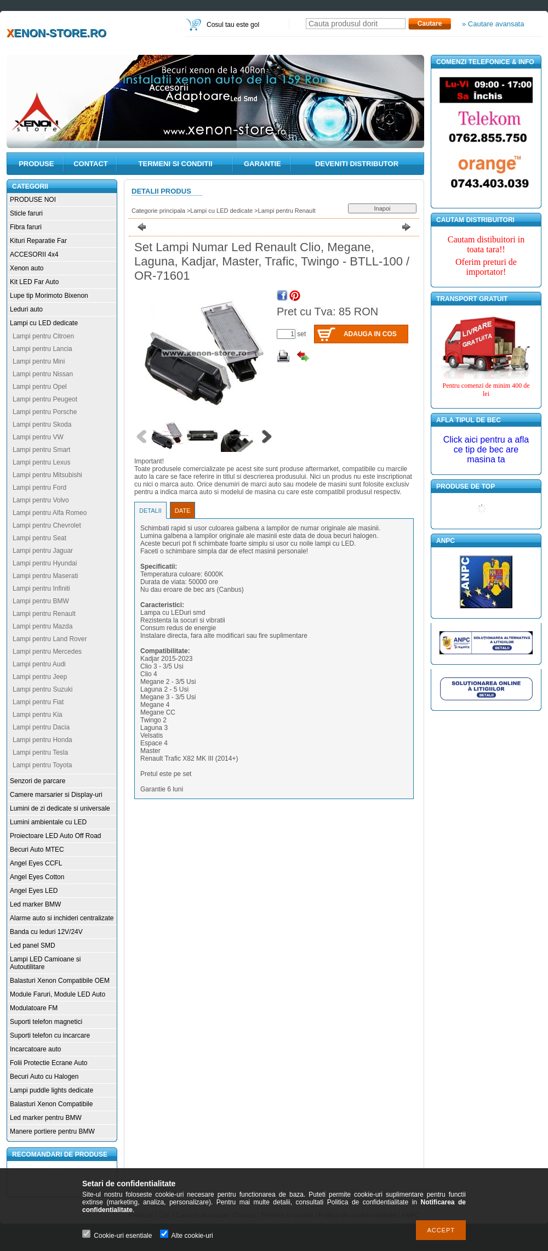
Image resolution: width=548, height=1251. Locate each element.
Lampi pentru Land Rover (50, 639)
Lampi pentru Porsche (45, 412)
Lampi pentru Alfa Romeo (50, 513)
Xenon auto (26, 268)
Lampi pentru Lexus (41, 462)
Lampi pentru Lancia (42, 349)
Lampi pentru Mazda (42, 626)
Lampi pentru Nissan (43, 374)
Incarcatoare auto (35, 1049)
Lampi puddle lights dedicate (51, 1090)
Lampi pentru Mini (39, 361)
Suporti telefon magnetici (46, 1022)
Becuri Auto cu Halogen (44, 1076)
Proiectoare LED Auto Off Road (55, 836)
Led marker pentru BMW (46, 1118)
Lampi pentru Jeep (40, 677)
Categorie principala (158, 210)
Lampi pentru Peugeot (45, 399)
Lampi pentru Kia (37, 714)
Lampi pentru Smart (41, 450)
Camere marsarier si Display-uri (56, 795)
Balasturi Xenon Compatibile (51, 1104)
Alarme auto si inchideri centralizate (61, 918)
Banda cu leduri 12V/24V (46, 932)
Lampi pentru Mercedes (47, 651)
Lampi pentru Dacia (41, 727)
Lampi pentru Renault (44, 614)
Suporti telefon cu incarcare (50, 1035)
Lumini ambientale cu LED (48, 822)
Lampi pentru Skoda (42, 424)
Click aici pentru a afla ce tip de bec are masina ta (486, 449)
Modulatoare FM (34, 1008)
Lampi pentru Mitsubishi (47, 475)
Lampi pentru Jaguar (43, 550)
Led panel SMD (32, 945)
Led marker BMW (35, 904)
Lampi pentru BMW (41, 601)
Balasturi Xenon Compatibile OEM (60, 980)
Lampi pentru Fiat (38, 702)
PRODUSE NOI (33, 199)
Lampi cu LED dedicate (44, 323)
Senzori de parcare (37, 781)
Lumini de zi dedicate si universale (60, 808)
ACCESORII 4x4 (34, 254)
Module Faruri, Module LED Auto (57, 994)
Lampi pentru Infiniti (41, 588)
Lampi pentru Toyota (42, 765)
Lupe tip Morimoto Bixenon (49, 295)
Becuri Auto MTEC (37, 849)
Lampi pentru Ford (39, 487)
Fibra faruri (26, 227)
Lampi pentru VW (38, 437)
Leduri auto (26, 309)
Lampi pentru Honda (42, 740)
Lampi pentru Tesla (40, 752)
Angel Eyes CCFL (36, 863)
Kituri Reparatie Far (38, 241)
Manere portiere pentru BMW (52, 1131)
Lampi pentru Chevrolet (47, 525)
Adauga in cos (370, 334)
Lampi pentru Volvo (41, 500)
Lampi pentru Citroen (43, 336)
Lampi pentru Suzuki (42, 689)
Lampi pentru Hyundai (45, 563)
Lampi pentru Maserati (45, 576)
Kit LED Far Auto (34, 282)
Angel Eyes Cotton (37, 877)
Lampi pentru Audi (39, 664)
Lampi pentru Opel (40, 386)
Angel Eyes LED (34, 891)
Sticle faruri (26, 213)
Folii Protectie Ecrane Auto (48, 1063)
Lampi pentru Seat (39, 538)
